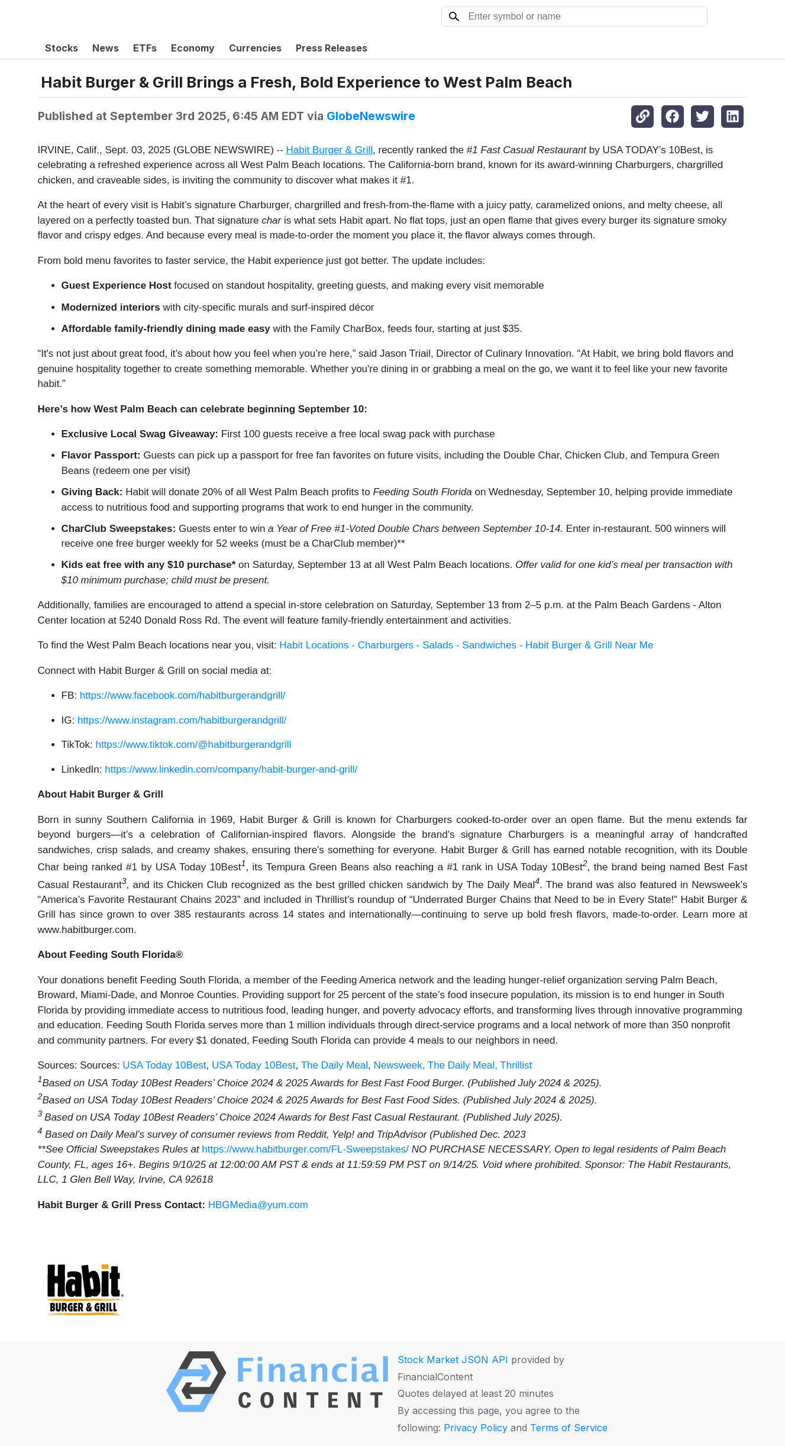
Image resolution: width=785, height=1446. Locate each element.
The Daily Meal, (463, 1065)
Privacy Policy (476, 1428)
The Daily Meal (334, 1065)
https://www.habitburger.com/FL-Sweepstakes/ (305, 1149)
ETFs (145, 48)
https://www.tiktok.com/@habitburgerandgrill (193, 744)
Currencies (255, 48)
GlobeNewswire (371, 116)
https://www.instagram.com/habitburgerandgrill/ (181, 720)
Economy (193, 48)
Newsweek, (399, 1065)
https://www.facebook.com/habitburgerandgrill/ (183, 695)
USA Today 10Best (164, 1065)
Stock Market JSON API (453, 1360)
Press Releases (331, 48)
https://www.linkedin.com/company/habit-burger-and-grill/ (231, 769)
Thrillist (516, 1065)
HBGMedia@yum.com (258, 1205)
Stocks (61, 48)
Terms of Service (569, 1428)
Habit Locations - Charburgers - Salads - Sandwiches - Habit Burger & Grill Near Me (466, 645)
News (105, 48)
